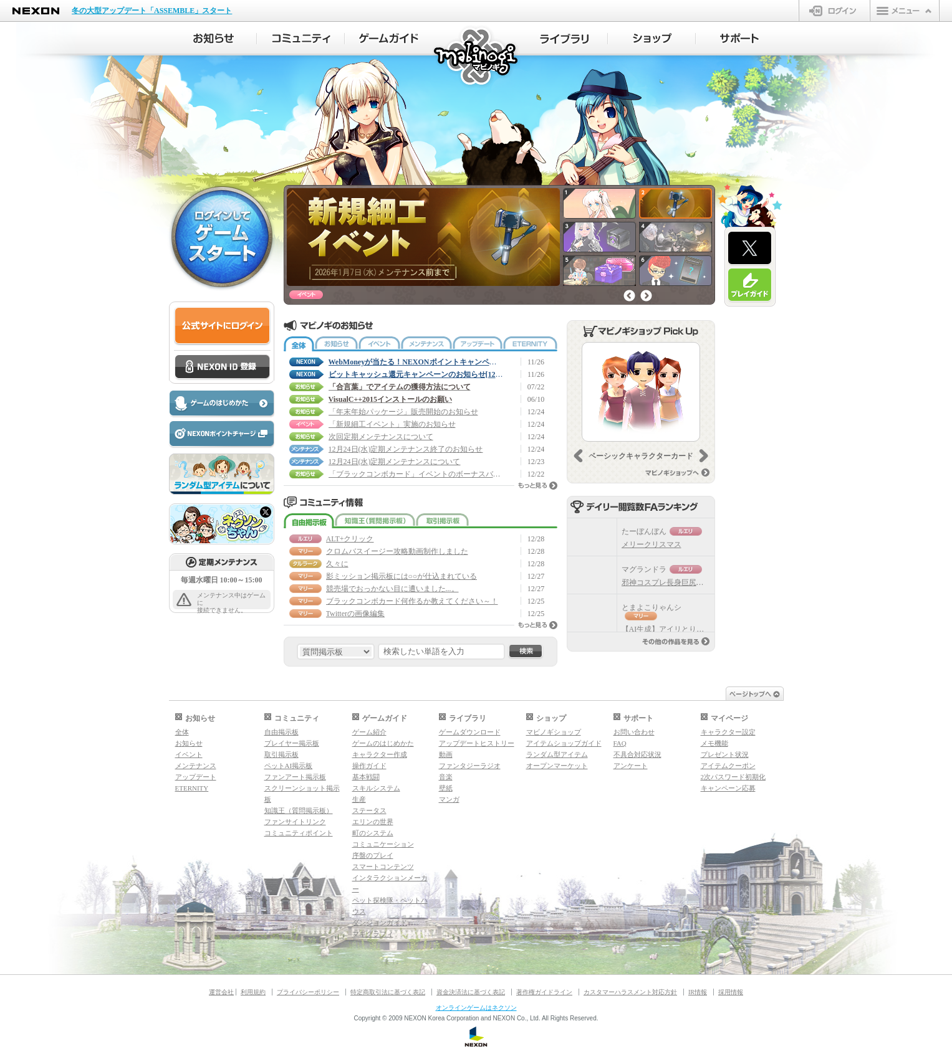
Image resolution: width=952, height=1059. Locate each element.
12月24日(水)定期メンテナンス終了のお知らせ (406, 449)
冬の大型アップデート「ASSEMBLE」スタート (152, 10)
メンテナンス (426, 343)
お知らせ (336, 343)
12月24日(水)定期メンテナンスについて (395, 461)
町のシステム (372, 833)
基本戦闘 (366, 777)
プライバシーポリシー (308, 992)
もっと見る (537, 486)
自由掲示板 (309, 520)
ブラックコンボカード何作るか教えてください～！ (412, 601)
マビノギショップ (553, 732)
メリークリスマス (651, 544)
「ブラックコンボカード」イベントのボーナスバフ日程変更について (416, 474)
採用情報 (730, 992)
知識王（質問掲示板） (375, 520)
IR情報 (697, 992)
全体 (299, 343)
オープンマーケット (557, 765)
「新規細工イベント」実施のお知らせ (392, 424)
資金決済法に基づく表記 (470, 992)
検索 (525, 651)
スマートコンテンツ (383, 866)
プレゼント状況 (725, 754)
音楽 (446, 777)
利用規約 (253, 992)
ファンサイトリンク (295, 821)
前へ (629, 295)
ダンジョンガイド (379, 922)
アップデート (477, 343)
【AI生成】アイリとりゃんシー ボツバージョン (704, 629)
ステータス (369, 810)
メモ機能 (714, 743)
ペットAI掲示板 (288, 765)
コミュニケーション (383, 844)
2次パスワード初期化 (733, 777)
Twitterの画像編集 (355, 613)
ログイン (834, 10)
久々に (337, 563)
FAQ (620, 743)
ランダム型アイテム (557, 754)
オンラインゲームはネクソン (476, 1007)
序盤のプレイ (372, 855)
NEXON (35, 11)
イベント (379, 343)
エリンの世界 (372, 821)
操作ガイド (369, 765)
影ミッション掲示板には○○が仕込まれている (402, 576)
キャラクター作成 (379, 754)
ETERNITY (530, 343)
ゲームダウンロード (470, 732)
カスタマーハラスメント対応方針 (630, 992)
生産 (359, 799)
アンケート (630, 765)
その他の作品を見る (675, 641)
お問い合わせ (634, 732)
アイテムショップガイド (564, 743)
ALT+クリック (350, 538)
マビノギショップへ (677, 472)
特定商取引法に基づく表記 (387, 992)
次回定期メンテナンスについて (381, 436)
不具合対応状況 (637, 754)
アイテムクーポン (728, 765)
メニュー (904, 10)
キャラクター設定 (728, 732)
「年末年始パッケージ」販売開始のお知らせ (403, 411)
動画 (446, 754)
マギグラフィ (372, 934)
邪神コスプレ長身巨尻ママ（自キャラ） (689, 582)
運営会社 (221, 992)
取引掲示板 (442, 520)
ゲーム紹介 (369, 732)
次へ (646, 295)
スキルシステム (376, 788)
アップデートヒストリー (476, 743)
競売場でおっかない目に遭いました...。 (392, 588)
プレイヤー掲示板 (291, 743)
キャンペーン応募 (728, 788)
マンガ (449, 799)
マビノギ (476, 57)
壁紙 (446, 788)
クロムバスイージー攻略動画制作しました (397, 551)
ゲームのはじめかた (383, 743)
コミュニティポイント (298, 833)
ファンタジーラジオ (470, 765)
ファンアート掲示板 (295, 777)
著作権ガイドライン (544, 992)
